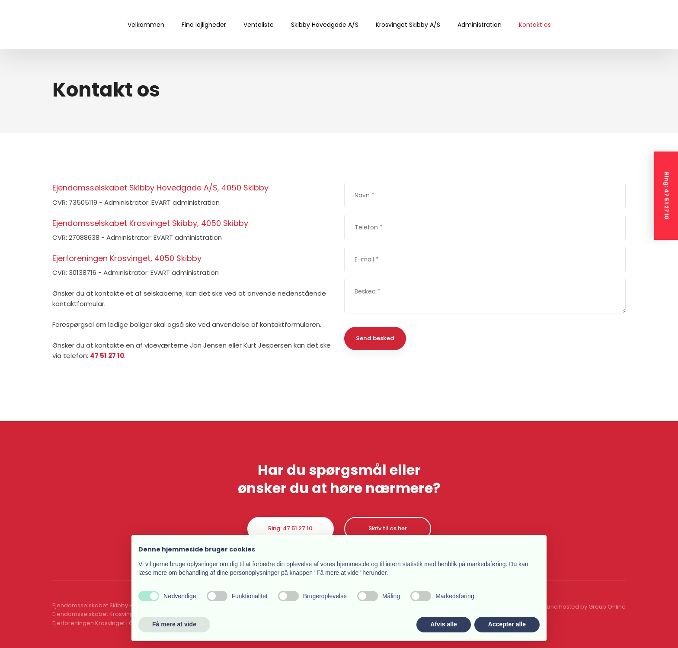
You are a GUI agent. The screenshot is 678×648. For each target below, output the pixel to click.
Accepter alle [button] (507, 624)
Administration (479, 24)
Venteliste (258, 24)
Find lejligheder (204, 24)
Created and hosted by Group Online (573, 607)
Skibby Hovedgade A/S (324, 24)
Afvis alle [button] (443, 624)
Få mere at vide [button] (174, 624)
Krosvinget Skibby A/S (408, 24)
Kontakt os (535, 24)
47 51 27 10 (107, 355)
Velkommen (146, 24)
